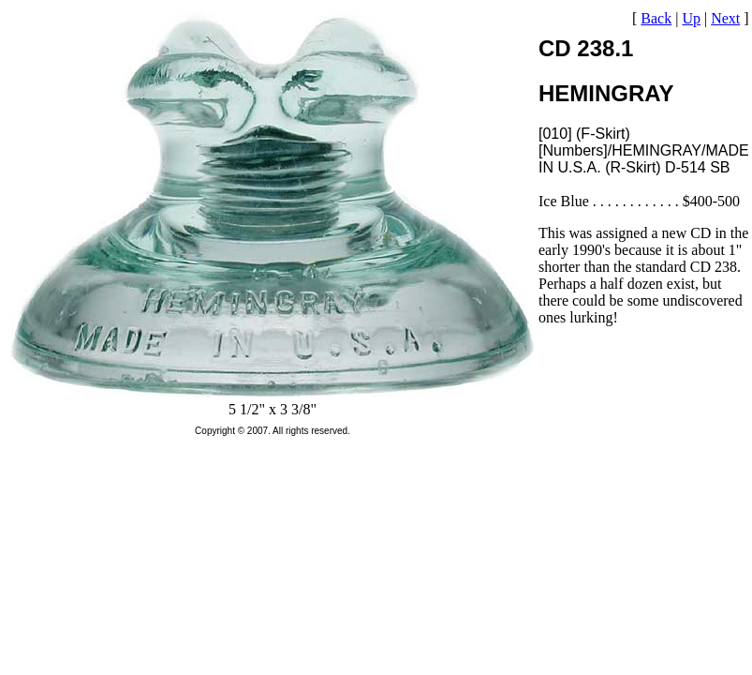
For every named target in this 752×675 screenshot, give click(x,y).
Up (691, 18)
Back (656, 18)
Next (725, 18)
